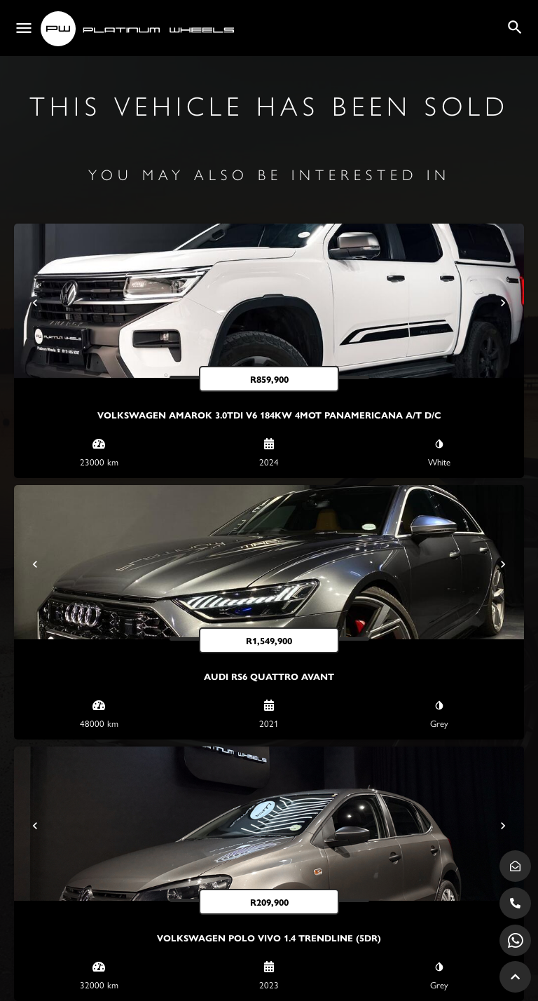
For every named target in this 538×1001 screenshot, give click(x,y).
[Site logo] (139, 28)
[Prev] (35, 302)
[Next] (502, 302)
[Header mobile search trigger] (515, 27)
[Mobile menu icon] (24, 28)
